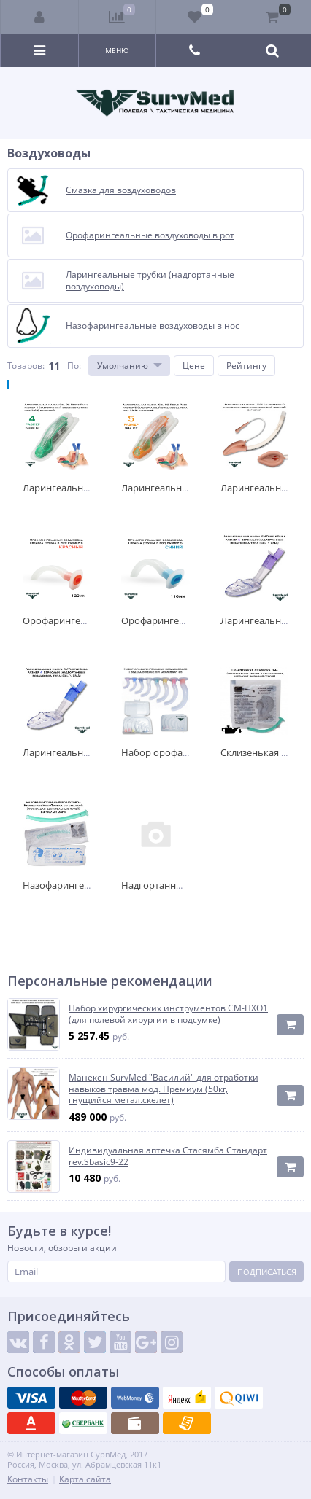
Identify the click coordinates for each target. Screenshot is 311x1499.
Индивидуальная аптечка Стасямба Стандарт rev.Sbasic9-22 (168, 1156)
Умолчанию (122, 365)
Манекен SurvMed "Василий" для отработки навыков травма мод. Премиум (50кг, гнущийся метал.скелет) (163, 1089)
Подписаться (266, 1271)
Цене (194, 365)
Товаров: (26, 365)
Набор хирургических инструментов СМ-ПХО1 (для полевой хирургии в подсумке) (168, 1013)
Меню (117, 50)
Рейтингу (246, 365)
